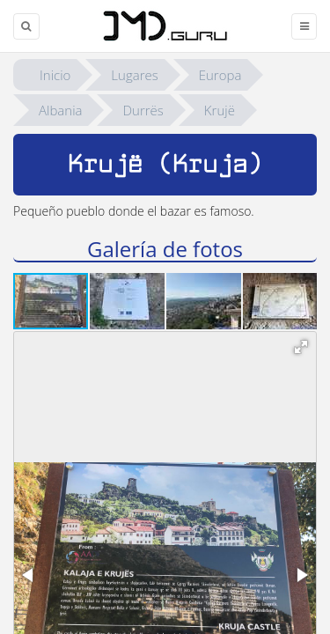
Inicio (55, 75)
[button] (128, 301)
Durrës (142, 110)
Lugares (134, 75)
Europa (220, 75)
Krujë (219, 110)
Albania (60, 110)
